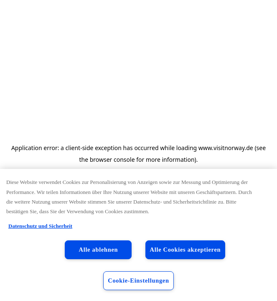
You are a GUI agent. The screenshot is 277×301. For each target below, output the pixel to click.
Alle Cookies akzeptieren (185, 249)
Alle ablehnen (98, 249)
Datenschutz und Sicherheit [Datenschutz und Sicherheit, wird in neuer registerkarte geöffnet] (40, 226)
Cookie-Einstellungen (138, 280)
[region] (138, 235)
